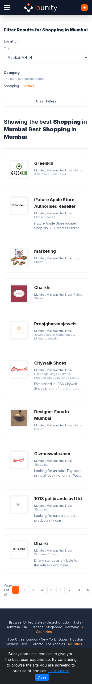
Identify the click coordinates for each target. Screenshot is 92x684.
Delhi (24, 644)
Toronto (37, 644)
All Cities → (77, 644)
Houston (76, 639)
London (32, 639)
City (6, 48)
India (77, 622)
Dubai (63, 639)
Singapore (54, 627)
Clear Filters (46, 101)
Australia (13, 627)
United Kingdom (59, 622)
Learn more (58, 670)
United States (33, 622)
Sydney (12, 644)
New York (48, 639)
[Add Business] (84, 7)
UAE (25, 627)
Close (42, 677)
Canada (37, 627)
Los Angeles (55, 644)
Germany (72, 627)
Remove (28, 86)
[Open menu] (7, 8)
